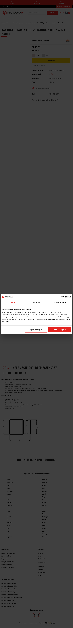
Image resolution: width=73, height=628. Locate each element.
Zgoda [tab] (13, 302)
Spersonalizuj (36, 329)
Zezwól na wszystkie (59, 329)
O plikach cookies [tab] (60, 302)
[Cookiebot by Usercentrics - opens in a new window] (62, 296)
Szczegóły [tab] (36, 302)
